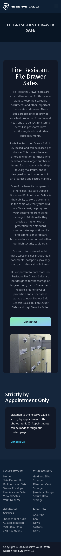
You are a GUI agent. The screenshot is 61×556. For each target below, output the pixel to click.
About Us (38, 515)
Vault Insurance (12, 526)
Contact (38, 526)
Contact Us (30, 322)
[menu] (56, 6)
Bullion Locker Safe (15, 484)
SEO (20, 551)
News (36, 523)
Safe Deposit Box (13, 480)
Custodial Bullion (13, 523)
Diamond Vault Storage (42, 486)
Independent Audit (14, 519)
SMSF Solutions (12, 530)
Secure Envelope (13, 488)
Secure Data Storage (40, 498)
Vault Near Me (12, 500)
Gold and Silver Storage (42, 478)
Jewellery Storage (43, 492)
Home (7, 476)
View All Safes (11, 496)
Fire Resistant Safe (14, 492)
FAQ (35, 519)
